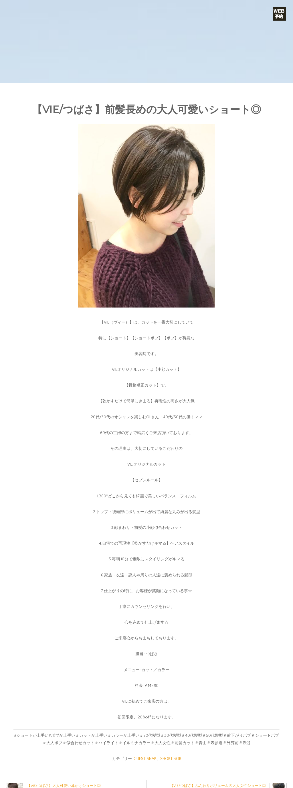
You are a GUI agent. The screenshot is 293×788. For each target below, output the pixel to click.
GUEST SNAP (145, 759)
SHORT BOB (170, 759)
